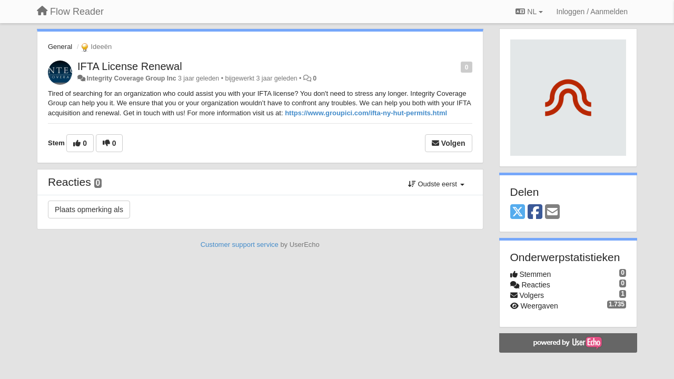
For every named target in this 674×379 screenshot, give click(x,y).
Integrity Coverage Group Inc (131, 78)
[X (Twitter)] (517, 212)
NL (529, 11)
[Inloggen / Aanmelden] (592, 12)
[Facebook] (535, 212)
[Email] (552, 212)
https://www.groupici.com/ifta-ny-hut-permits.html (366, 113)
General (60, 47)
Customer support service (240, 244)
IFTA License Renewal (129, 66)
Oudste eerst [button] (436, 184)
